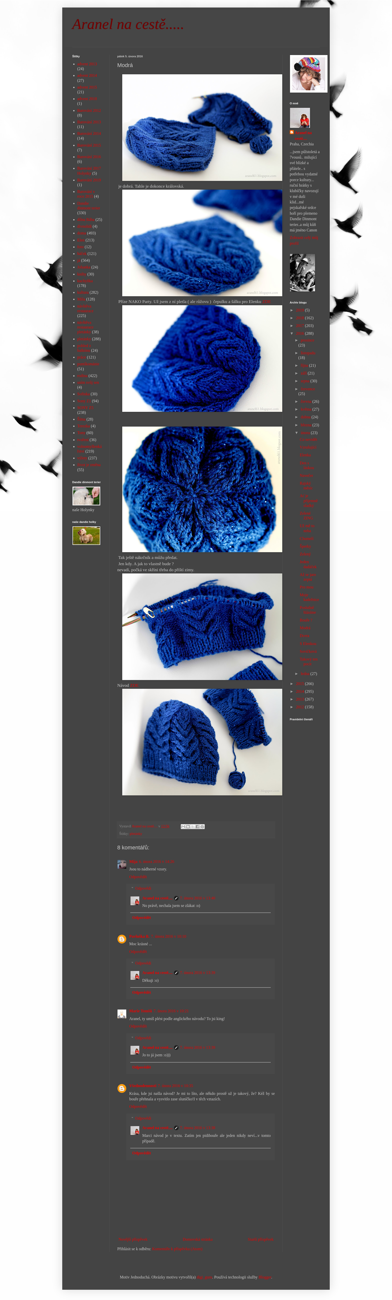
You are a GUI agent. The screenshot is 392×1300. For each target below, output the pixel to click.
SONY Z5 (85, 408)
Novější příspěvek (133, 1239)
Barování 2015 (89, 145)
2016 (300, 333)
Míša (81, 299)
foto (80, 247)
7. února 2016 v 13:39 (197, 972)
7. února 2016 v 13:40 (197, 898)
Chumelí (307, 538)
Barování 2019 (89, 180)
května (306, 409)
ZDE (266, 301)
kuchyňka (85, 281)
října (305, 365)
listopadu (308, 353)
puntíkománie (88, 364)
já (78, 260)
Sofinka (83, 394)
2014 (300, 691)
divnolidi (84, 226)
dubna (306, 417)
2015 (300, 684)
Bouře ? (306, 620)
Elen (80, 240)
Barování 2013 (89, 122)
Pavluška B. (139, 936)
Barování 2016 (89, 157)
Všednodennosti (142, 1086)
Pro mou (307, 587)
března (306, 425)
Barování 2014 (89, 133)
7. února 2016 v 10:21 (171, 1011)
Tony (81, 433)
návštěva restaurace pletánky (85, 327)
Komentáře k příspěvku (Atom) (177, 1249)
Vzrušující (308, 447)
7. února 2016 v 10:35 (175, 1086)
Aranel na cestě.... (157, 898)
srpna (305, 381)
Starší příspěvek (261, 1239)
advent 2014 (87, 75)
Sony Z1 (84, 401)
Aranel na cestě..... (128, 24)
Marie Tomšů (140, 1011)
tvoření (82, 440)
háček (81, 253)
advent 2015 (87, 87)
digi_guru (204, 1277)
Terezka (83, 426)
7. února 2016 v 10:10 (168, 936)
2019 (300, 310)
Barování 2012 (89, 110)
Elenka (305, 455)
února (306, 433)
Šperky (305, 546)
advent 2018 (87, 99)
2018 (300, 318)
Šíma (81, 419)
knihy (81, 274)
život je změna (88, 465)
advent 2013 (87, 64)
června (306, 401)
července (308, 389)
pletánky (136, 834)
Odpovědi (143, 888)
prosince (307, 340)
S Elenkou (308, 643)
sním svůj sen (88, 382)
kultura (82, 292)
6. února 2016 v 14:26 (156, 861)
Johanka (83, 267)
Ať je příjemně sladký (309, 500)
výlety (82, 458)
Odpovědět (138, 877)
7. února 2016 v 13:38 (197, 1128)
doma (81, 233)
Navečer (306, 475)
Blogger (264, 1277)
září (304, 373)
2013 (300, 699)
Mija (133, 861)
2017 (300, 325)
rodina (82, 376)
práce (81, 357)
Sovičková (308, 651)
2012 (300, 707)
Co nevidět (308, 439)
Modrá (305, 628)
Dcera (304, 635)
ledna (305, 674)
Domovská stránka (198, 1239)
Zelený (305, 554)
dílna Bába (85, 219)
